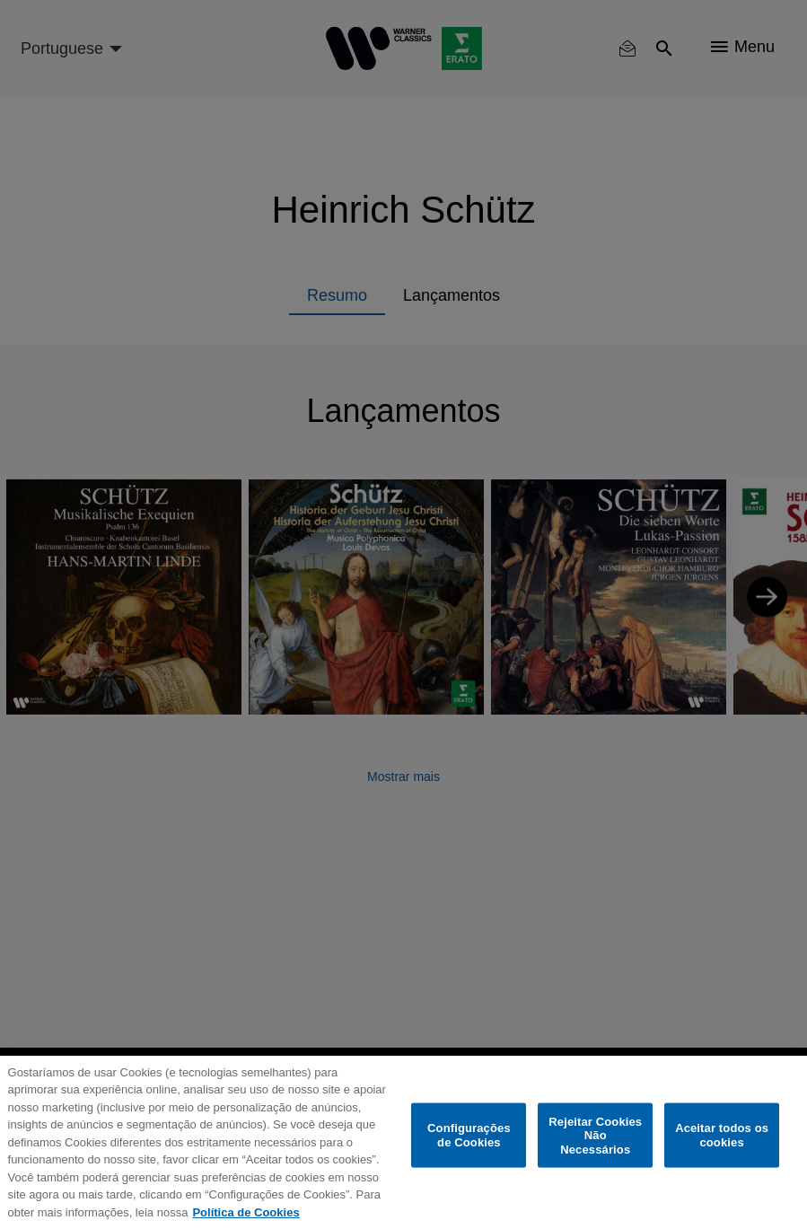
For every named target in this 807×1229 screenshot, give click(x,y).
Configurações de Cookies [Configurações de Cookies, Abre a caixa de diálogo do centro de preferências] (469, 1135)
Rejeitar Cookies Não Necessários (595, 1134)
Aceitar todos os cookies (721, 1135)
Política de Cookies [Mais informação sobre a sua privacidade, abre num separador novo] (245, 1212)
